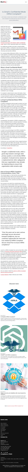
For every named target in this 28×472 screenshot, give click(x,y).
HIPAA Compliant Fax (4, 424)
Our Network (3, 428)
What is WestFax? (4, 423)
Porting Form (3, 434)
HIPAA (12, 458)
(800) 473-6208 (8, 446)
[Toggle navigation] (25, 2)
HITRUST (2, 460)
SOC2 (2, 458)
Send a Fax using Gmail (5, 433)
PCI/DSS (4, 458)
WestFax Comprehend (4, 425)
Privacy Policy (3, 462)
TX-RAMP (8, 458)
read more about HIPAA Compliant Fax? (15, 405)
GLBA (15, 458)
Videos (2, 435)
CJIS (20, 458)
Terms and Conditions (10, 462)
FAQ (1, 431)
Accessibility (16, 462)
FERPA (17, 458)
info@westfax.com (4, 450)
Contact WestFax (5, 274)
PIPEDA (22, 458)
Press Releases (3, 429)
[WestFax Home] (4, 2)
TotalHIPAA (9, 148)
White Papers (3, 430)
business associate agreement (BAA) (13, 251)
